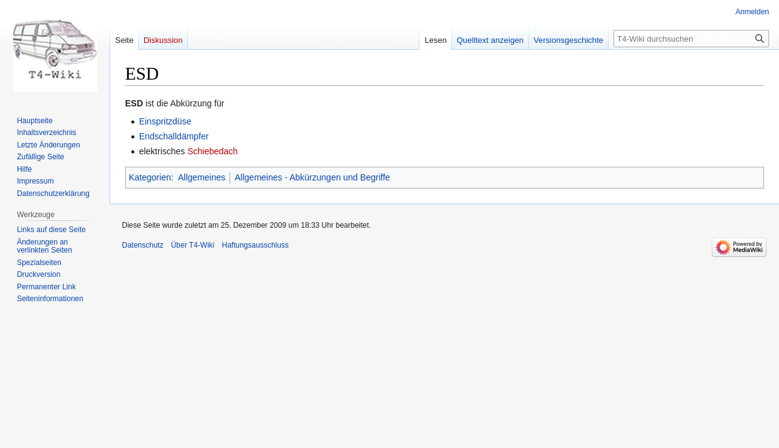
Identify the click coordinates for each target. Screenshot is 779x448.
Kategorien (150, 177)
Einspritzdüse (165, 121)
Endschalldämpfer (173, 136)
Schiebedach (212, 151)
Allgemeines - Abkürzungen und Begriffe (312, 177)
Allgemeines (201, 177)
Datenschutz (143, 245)
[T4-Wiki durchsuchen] (691, 38)
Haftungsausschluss (255, 245)
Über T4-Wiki (193, 245)
